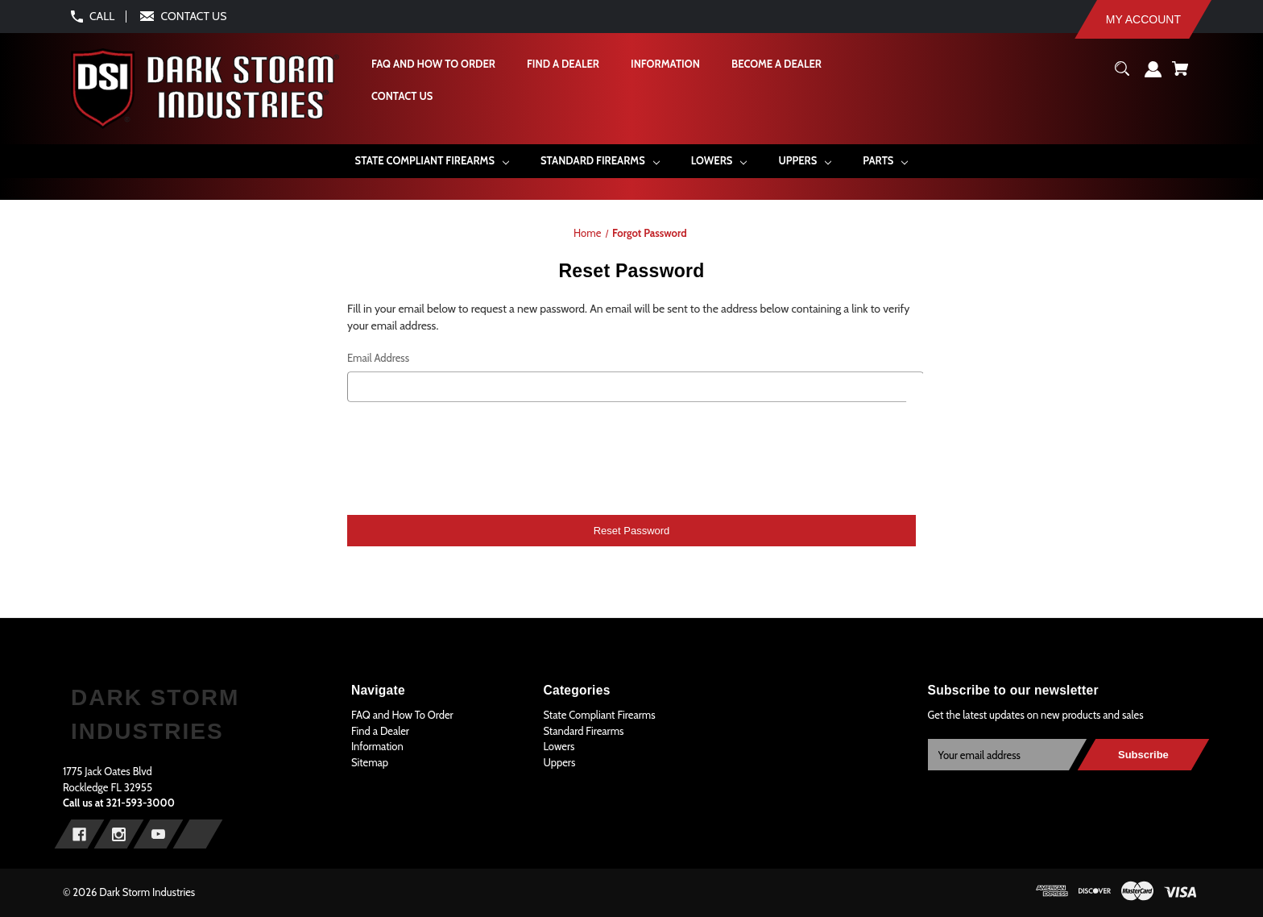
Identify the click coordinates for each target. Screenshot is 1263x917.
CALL (101, 16)
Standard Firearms (583, 730)
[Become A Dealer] (776, 64)
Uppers (559, 762)
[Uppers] (805, 160)
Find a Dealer (380, 730)
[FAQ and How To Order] (433, 64)
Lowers (558, 746)
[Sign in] (1153, 75)
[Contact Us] (401, 96)
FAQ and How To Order (402, 714)
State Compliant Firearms (599, 714)
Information (377, 746)
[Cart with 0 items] (1180, 75)
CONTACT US (194, 16)
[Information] (664, 64)
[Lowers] (719, 160)
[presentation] (631, 456)
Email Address (378, 357)
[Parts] (885, 160)
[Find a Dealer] (562, 64)
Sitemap (369, 762)
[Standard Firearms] (599, 160)
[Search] (1122, 75)
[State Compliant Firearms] (431, 160)
